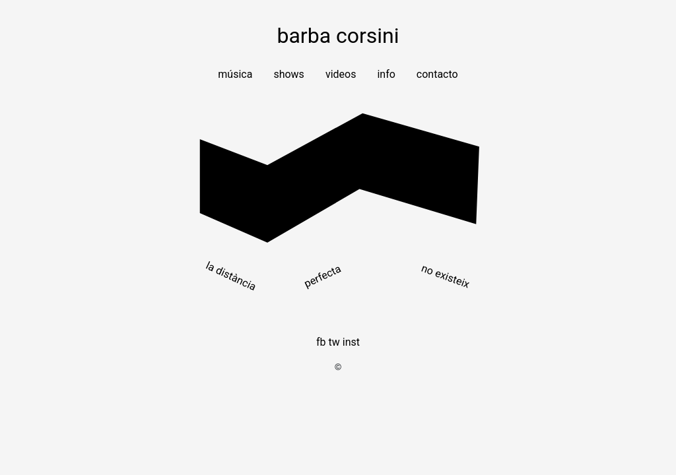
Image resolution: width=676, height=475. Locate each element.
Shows (288, 74)
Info (386, 74)
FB (321, 342)
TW (334, 342)
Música (235, 74)
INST (351, 342)
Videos (340, 74)
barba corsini (338, 35)
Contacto (437, 74)
